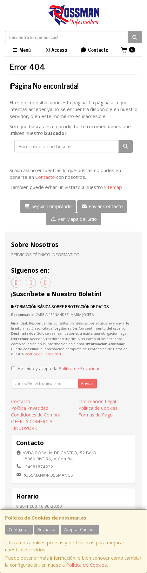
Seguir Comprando (48, 206)
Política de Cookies (86, 565)
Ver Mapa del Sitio (73, 219)
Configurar (19, 529)
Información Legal (97, 401)
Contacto (94, 49)
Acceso (55, 49)
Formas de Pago (95, 415)
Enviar (87, 383)
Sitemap (113, 187)
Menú (21, 49)
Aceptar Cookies (80, 529)
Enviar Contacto (102, 206)
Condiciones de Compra (35, 415)
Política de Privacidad (43, 354)
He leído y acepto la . (60, 368)
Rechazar (46, 529)
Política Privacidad (29, 408)
